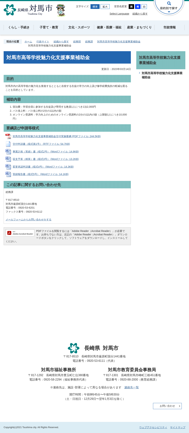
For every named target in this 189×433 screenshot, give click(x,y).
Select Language (119, 13)
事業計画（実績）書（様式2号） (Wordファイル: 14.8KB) (46, 151)
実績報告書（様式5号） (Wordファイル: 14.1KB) (41, 174)
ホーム (28, 41)
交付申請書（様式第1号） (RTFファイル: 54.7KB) (41, 143)
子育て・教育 (49, 27)
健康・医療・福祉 (109, 27)
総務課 (89, 41)
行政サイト (43, 41)
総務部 (77, 41)
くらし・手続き (19, 27)
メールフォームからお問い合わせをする (28, 219)
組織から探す (140, 13)
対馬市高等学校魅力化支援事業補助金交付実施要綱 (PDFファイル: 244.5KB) (57, 136)
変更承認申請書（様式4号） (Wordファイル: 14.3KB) (43, 166)
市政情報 (169, 27)
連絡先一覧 (131, 387)
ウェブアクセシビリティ (153, 427)
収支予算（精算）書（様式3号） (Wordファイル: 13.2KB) (46, 159)
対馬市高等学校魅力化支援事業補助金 (118, 41)
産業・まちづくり (139, 27)
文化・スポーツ (79, 27)
